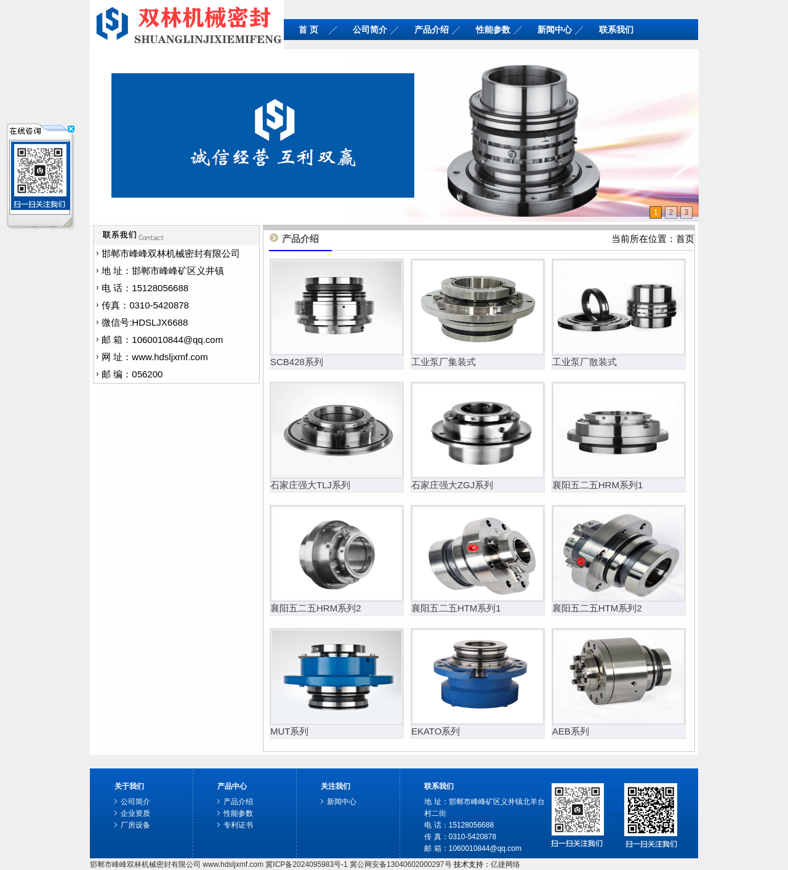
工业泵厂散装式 (584, 361)
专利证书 (238, 825)
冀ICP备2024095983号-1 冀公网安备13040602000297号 (358, 864)
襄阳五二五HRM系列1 (597, 485)
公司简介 (370, 29)
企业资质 (135, 813)
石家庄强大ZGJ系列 (452, 485)
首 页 (308, 29)
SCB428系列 (296, 361)
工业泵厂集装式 (443, 361)
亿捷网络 (505, 864)
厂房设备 (135, 825)
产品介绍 (431, 29)
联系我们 (616, 29)
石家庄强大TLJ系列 (310, 485)
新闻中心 (554, 29)
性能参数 (493, 29)
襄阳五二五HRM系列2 (315, 608)
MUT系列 (289, 731)
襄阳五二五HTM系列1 (456, 608)
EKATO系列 (435, 731)
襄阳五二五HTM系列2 (597, 608)
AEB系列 (570, 731)
